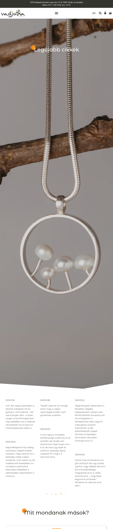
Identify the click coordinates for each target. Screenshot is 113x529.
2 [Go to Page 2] (51, 494)
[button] (56, 13)
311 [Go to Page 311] (61, 494)
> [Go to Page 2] (66, 494)
